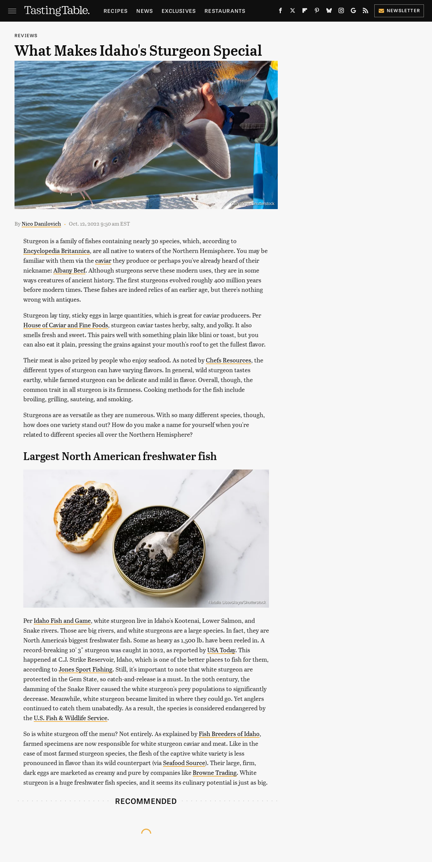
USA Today (221, 649)
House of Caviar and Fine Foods (65, 325)
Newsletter (399, 10)
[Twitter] (292, 11)
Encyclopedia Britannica (56, 250)
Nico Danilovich (41, 223)
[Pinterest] (317, 11)
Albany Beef (69, 270)
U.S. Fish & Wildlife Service (70, 717)
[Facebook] (280, 11)
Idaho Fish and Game (62, 620)
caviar (103, 260)
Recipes (116, 11)
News (144, 11)
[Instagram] (341, 11)
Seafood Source (184, 762)
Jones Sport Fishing (85, 669)
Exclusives (179, 11)
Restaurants (225, 11)
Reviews (26, 35)
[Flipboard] (304, 11)
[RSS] (365, 11)
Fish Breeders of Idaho (229, 733)
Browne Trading (215, 772)
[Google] (353, 11)
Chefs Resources (228, 360)
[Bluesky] (329, 11)
